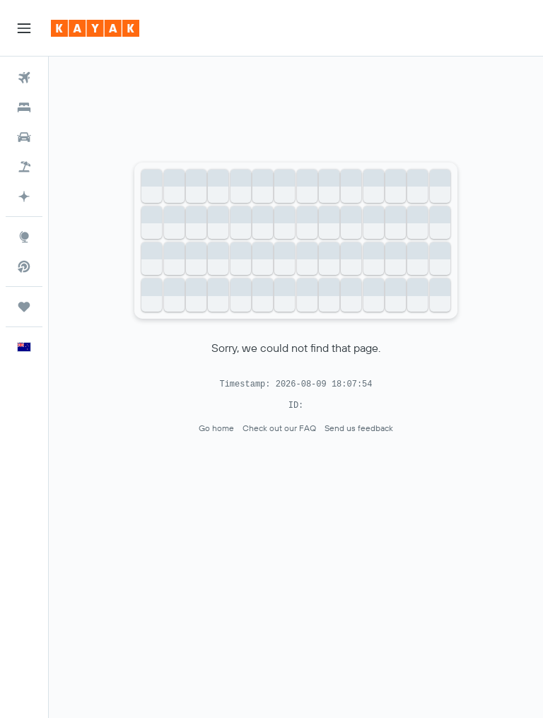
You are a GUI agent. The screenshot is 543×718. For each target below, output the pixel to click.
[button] (24, 28)
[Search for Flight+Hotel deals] (24, 167)
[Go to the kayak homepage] (95, 28)
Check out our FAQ (279, 428)
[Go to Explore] (24, 237)
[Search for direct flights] (24, 266)
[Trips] (24, 307)
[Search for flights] (24, 78)
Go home (216, 428)
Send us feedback (359, 428)
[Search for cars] (24, 137)
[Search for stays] (24, 107)
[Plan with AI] (24, 196)
